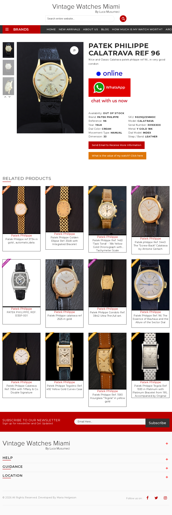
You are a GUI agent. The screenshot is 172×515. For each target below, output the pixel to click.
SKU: (131, 117)
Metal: (132, 128)
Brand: (92, 117)
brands (17, 29)
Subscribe (157, 423)
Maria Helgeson (66, 497)
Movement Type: (99, 132)
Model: (132, 120)
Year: (92, 124)
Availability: (95, 113)
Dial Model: (135, 132)
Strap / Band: (136, 136)
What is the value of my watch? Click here (117, 155)
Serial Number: (137, 124)
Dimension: (96, 136)
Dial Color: (95, 128)
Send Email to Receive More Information (116, 145)
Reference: (95, 120)
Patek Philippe (21, 235)
